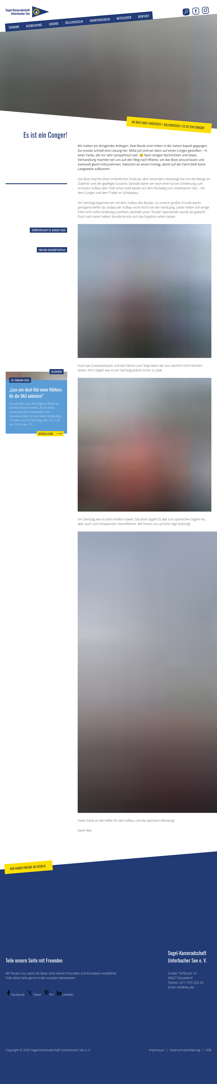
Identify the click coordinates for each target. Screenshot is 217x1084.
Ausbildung (34, 25)
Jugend (53, 23)
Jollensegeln (74, 22)
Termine (14, 27)
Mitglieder (124, 18)
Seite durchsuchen (186, 12)
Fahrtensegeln (99, 20)
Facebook (196, 11)
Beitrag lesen (46, 434)
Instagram (205, 10)
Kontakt (143, 16)
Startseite (154, 123)
